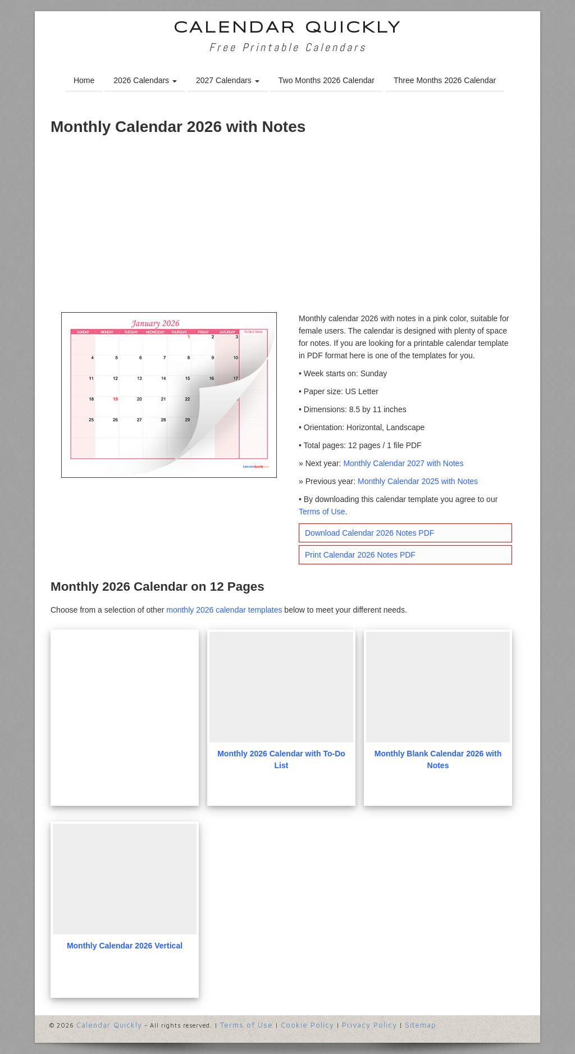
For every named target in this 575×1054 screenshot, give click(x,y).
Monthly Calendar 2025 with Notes (418, 481)
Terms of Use (322, 511)
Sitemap (420, 1024)
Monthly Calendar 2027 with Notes (403, 463)
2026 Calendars (145, 80)
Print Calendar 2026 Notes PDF (360, 554)
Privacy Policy (369, 1024)
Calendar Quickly (288, 28)
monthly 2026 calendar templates (224, 609)
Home (84, 80)
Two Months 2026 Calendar (327, 80)
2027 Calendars (227, 80)
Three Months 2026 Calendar (445, 80)
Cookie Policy (307, 1024)
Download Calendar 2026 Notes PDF (369, 532)
